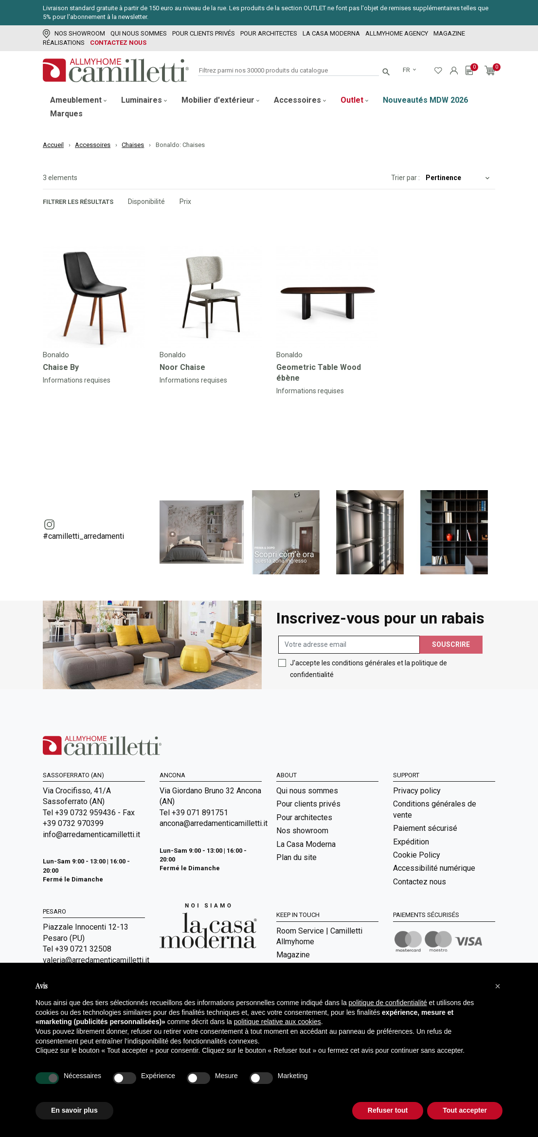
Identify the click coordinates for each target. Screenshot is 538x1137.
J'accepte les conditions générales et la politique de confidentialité (368, 669)
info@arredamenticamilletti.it (91, 834)
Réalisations (64, 42)
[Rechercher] (288, 71)
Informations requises (76, 380)
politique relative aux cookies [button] (277, 1022)
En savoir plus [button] (74, 1110)
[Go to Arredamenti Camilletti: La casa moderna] (208, 925)
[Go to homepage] (116, 70)
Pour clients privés (203, 33)
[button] (497, 986)
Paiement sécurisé (425, 828)
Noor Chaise (182, 367)
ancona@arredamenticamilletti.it (211, 823)
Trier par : (405, 178)
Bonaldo (56, 354)
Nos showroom (74, 33)
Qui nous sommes (138, 33)
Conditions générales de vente (434, 809)
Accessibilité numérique (434, 868)
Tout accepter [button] (465, 1110)
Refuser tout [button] (388, 1110)
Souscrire (451, 644)
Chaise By (61, 367)
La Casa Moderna (331, 33)
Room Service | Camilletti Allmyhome (319, 936)
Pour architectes (268, 33)
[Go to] (94, 297)
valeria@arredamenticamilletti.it (94, 960)
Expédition (411, 841)
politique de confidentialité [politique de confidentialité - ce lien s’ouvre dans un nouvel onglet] (388, 1003)
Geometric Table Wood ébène (318, 373)
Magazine (449, 33)
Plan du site (296, 857)
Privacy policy (417, 790)
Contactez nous (118, 42)
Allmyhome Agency (396, 33)
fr (407, 69)
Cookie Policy (416, 855)
